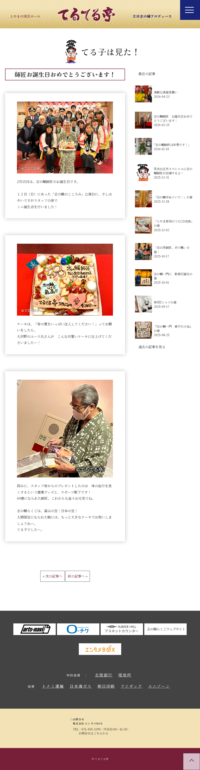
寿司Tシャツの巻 (165, 302)
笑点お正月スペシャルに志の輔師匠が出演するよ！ (173, 171)
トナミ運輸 (53, 686)
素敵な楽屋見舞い (166, 92)
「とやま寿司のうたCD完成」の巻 (174, 223)
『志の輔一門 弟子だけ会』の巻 (173, 328)
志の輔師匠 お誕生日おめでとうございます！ (173, 118)
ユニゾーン (159, 686)
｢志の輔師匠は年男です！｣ (171, 145)
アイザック (131, 686)
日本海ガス (81, 686)
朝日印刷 (106, 686)
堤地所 (124, 675)
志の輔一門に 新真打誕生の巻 (173, 276)
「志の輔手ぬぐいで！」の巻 (173, 197)
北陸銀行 (103, 675)
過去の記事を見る (151, 346)
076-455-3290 (91, 729)
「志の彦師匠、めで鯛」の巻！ (171, 249)
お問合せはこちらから (93, 733)
